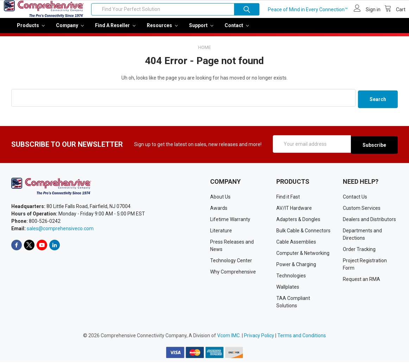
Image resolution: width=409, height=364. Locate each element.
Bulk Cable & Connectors (303, 233)
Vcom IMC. (229, 337)
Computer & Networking (302, 255)
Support (201, 30)
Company (70, 30)
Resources (162, 30)
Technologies (291, 278)
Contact (237, 30)
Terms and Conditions (301, 337)
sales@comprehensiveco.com (60, 231)
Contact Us (355, 199)
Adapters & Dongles (298, 221)
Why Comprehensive (233, 274)
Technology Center (231, 262)
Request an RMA (361, 281)
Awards (218, 210)
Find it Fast (288, 199)
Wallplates (287, 289)
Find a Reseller (115, 30)
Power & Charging (296, 266)
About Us (220, 199)
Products (31, 30)
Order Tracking (359, 251)
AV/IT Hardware (294, 210)
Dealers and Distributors (369, 221)
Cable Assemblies (296, 244)
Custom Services (361, 210)
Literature (221, 233)
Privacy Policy (259, 337)
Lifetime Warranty (230, 221)
